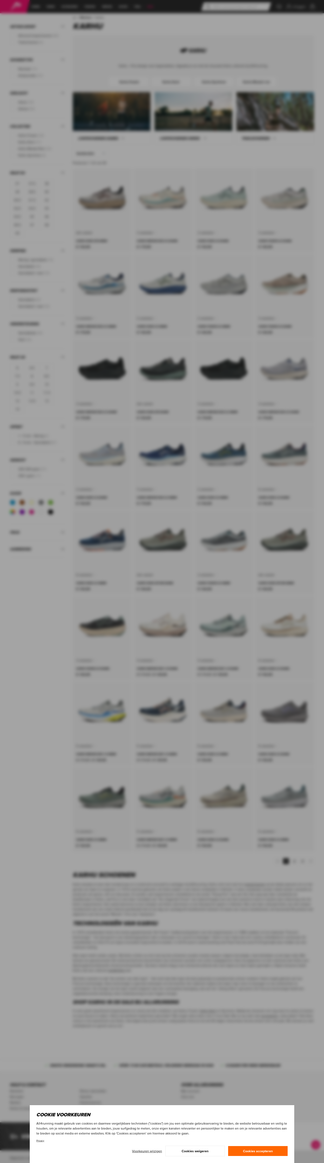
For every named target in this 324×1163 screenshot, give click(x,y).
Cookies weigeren (195, 1151)
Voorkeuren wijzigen (147, 1151)
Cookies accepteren (258, 1151)
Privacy (40, 1140)
